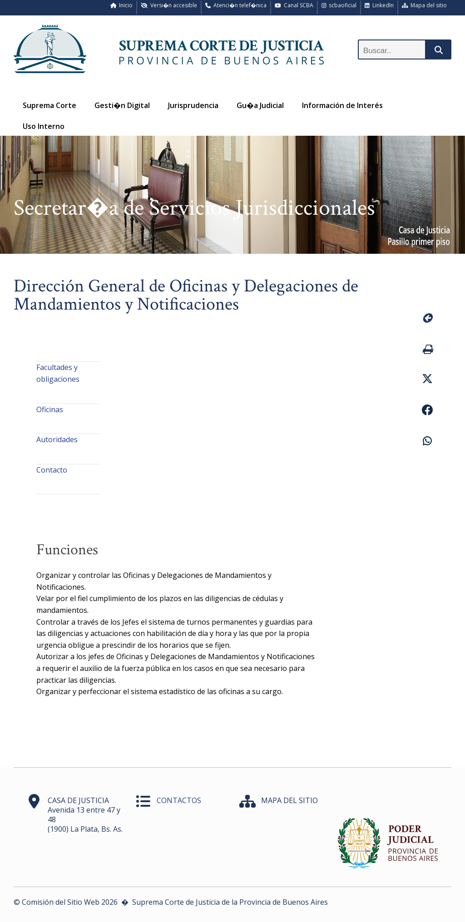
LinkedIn (379, 5)
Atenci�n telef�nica (236, 5)
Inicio (121, 5)
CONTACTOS (179, 800)
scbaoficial (339, 5)
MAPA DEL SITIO (289, 800)
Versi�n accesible (169, 5)
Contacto (51, 470)
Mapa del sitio (424, 5)
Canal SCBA (294, 5)
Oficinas (49, 409)
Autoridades (57, 439)
